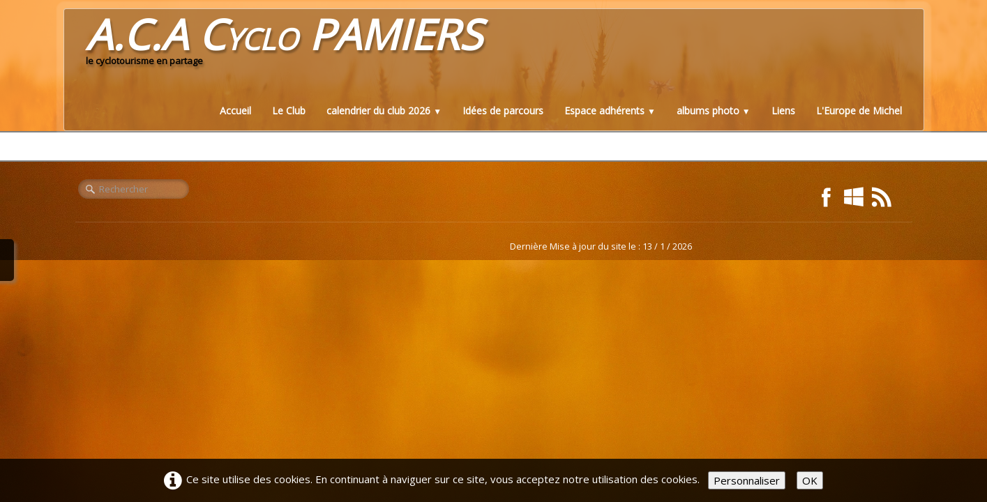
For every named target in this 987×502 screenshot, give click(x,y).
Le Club (289, 110)
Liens (783, 110)
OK (810, 480)
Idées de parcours (502, 110)
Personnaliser (747, 480)
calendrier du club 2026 (384, 110)
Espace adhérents (610, 110)
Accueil (235, 110)
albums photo (714, 110)
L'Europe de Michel (859, 110)
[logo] (283, 45)
